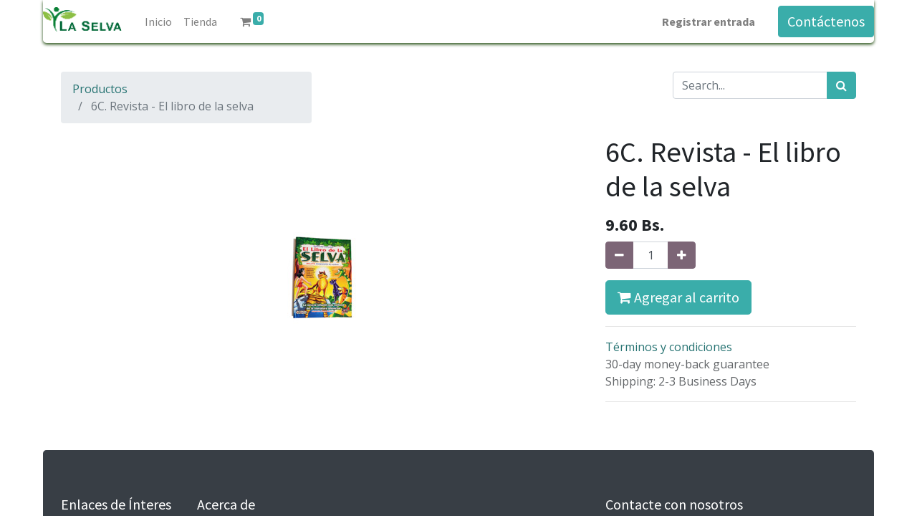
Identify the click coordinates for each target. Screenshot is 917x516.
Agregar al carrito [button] (678, 297)
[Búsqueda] (841, 85)
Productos (100, 89)
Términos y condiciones (668, 347)
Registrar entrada (708, 21)
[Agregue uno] (682, 255)
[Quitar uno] (619, 255)
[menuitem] (158, 21)
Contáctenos (826, 21)
